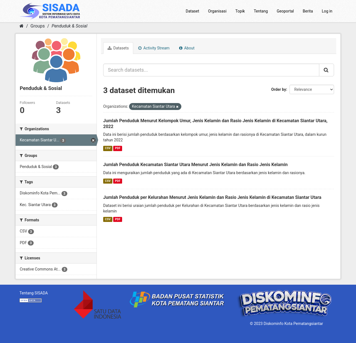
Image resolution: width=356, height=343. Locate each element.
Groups (38, 26)
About (187, 48)
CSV (107, 148)
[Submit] (326, 70)
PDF (117, 148)
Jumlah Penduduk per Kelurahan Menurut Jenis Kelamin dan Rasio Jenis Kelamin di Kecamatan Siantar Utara (212, 197)
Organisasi (217, 11)
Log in (327, 11)
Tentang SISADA (33, 293)
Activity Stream (154, 48)
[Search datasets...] (211, 70)
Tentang (261, 11)
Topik (240, 11)
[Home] (21, 26)
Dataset (192, 11)
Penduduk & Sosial (69, 26)
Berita (308, 11)
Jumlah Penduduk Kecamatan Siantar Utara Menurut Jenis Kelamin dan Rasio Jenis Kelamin (195, 164)
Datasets (118, 48)
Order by (278, 89)
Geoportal (285, 11)
